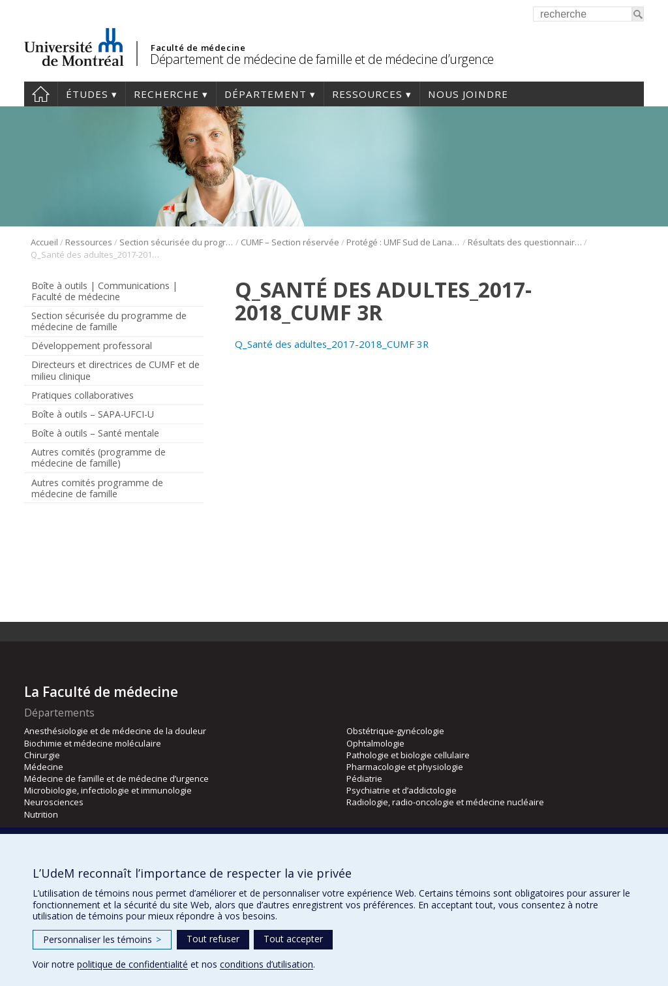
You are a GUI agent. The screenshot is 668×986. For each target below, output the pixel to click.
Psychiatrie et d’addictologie (401, 790)
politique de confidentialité (132, 964)
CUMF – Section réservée (290, 242)
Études (87, 93)
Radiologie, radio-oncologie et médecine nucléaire (445, 802)
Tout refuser (213, 938)
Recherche (166, 93)
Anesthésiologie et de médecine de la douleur (115, 731)
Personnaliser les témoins (102, 939)
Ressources (367, 93)
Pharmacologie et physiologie (404, 767)
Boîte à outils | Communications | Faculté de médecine (104, 291)
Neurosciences (54, 802)
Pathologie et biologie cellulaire (408, 755)
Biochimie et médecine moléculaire (92, 743)
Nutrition (41, 814)
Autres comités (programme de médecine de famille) (98, 457)
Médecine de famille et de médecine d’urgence (116, 778)
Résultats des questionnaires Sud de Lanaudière (525, 242)
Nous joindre (468, 93)
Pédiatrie (364, 778)
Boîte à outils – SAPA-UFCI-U (92, 414)
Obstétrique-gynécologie (395, 731)
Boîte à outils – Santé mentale (95, 433)
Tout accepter (293, 938)
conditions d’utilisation (266, 964)
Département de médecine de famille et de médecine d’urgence (322, 59)
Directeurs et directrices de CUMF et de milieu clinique (115, 370)
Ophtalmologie (375, 743)
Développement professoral (91, 345)
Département (265, 93)
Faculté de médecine (198, 48)
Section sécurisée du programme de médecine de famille (176, 242)
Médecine (43, 767)
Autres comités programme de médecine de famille (97, 488)
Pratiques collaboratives (82, 395)
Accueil (41, 94)
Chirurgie (42, 755)
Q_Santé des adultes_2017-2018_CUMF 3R (332, 343)
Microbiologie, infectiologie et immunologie (108, 790)
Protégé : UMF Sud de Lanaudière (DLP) (403, 242)
